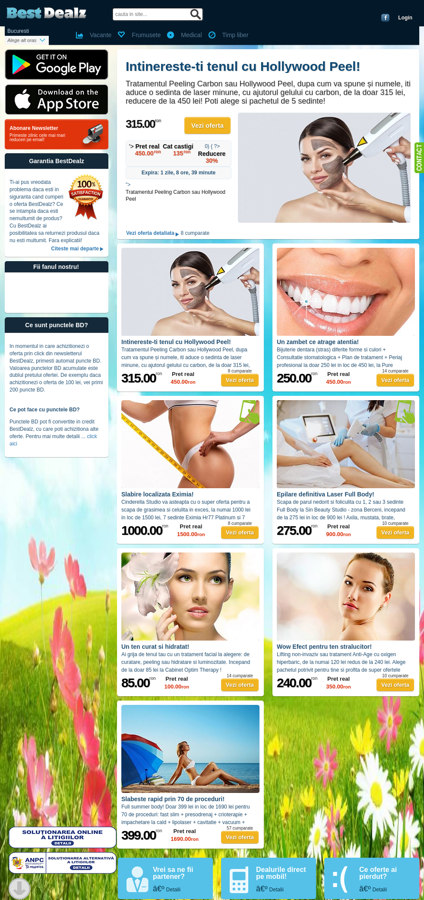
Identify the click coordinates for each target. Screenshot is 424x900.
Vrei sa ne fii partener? (173, 873)
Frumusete (146, 35)
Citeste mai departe (75, 249)
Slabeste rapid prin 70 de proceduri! (173, 799)
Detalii (173, 890)
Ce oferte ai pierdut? (378, 873)
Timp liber (235, 35)
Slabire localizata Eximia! (157, 494)
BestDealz (46, 13)
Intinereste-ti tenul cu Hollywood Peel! (243, 66)
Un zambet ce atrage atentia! (318, 341)
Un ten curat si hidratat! (155, 646)
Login (405, 18)
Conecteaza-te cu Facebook (385, 18)
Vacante (100, 35)
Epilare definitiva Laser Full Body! (325, 494)
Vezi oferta (207, 125)
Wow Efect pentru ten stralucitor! (324, 646)
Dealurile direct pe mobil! (281, 873)
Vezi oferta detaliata (150, 233)
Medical (191, 35)
